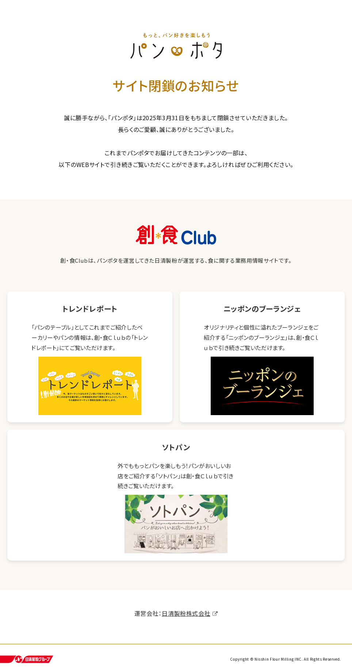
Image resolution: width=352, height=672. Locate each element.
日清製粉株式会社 (186, 615)
